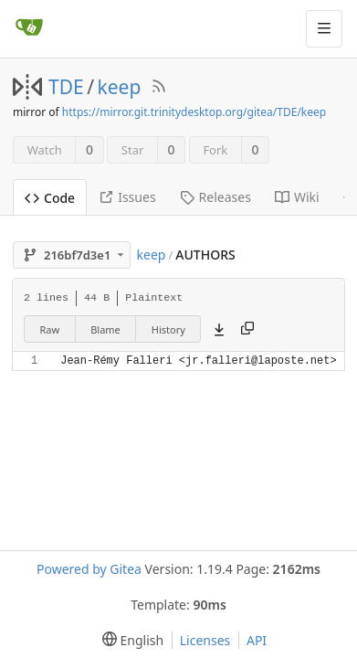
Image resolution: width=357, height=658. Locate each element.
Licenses (205, 640)
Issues (127, 197)
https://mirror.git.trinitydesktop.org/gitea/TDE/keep (194, 112)
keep (120, 87)
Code (50, 198)
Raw (50, 329)
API (257, 640)
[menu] (129, 640)
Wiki (297, 197)
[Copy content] (247, 329)
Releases (215, 197)
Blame (105, 329)
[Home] (29, 28)
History (168, 329)
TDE (66, 87)
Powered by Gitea (89, 569)
